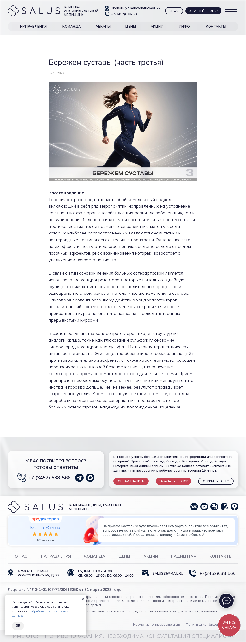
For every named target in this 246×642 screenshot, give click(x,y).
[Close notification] (82, 599)
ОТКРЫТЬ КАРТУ (216, 481)
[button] (33, 26)
